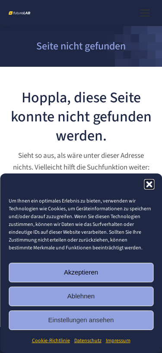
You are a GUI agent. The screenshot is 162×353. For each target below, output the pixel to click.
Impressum (118, 340)
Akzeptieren (81, 272)
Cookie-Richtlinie (51, 340)
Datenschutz (88, 340)
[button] (149, 184)
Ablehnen (81, 296)
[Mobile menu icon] (144, 13)
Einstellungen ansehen (81, 320)
